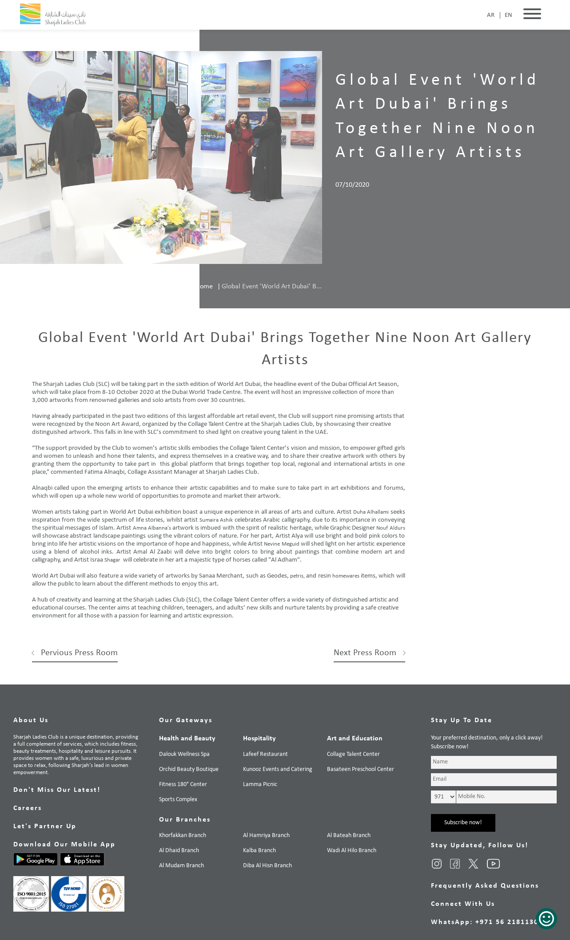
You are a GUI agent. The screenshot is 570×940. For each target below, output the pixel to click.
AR (490, 15)
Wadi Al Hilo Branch (351, 850)
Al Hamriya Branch (266, 835)
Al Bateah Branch (349, 835)
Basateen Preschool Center (360, 769)
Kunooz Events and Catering (277, 769)
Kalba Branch (259, 850)
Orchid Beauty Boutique (189, 769)
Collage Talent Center (353, 754)
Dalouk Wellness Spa (184, 754)
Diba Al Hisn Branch (267, 865)
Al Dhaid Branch (179, 850)
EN (508, 15)
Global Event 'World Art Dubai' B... (272, 286)
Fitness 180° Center (183, 784)
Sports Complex (178, 799)
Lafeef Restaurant (265, 754)
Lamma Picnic (260, 784)
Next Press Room (365, 653)
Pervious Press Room (79, 653)
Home (204, 286)
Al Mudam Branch (181, 865)
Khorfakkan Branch (182, 835)
